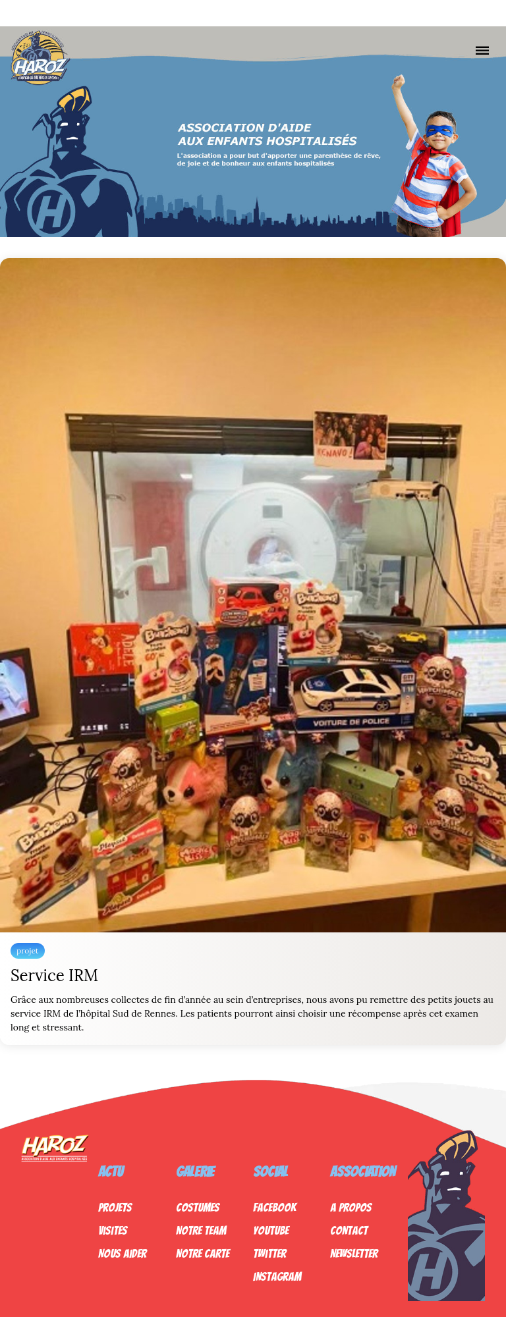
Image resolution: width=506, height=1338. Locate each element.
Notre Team (201, 1230)
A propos (351, 1207)
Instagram (277, 1276)
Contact (349, 1230)
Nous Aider (122, 1253)
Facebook (274, 1207)
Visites (112, 1230)
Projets (115, 1207)
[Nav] (482, 50)
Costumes (197, 1207)
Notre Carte (202, 1253)
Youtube (271, 1230)
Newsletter (354, 1253)
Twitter (269, 1253)
